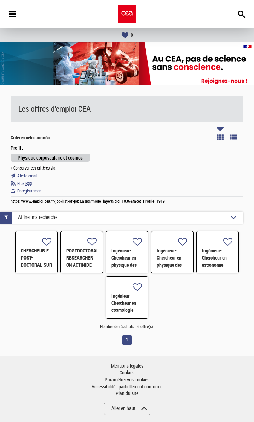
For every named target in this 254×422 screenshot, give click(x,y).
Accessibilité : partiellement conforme (127, 387)
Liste (234, 137)
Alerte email (27, 175)
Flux (24, 183)
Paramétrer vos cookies (127, 380)
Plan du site (127, 394)
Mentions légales (127, 366)
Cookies (127, 373)
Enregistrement (30, 191)
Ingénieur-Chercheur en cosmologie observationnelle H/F (127, 310)
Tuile (220, 137)
